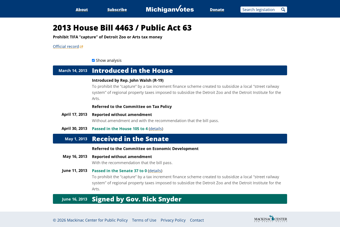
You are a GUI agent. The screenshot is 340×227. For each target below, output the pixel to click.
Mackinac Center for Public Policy (97, 220)
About (82, 9)
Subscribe (117, 9)
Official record (66, 46)
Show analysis (109, 60)
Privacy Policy (173, 220)
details (156, 128)
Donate (217, 9)
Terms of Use (144, 220)
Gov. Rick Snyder (153, 198)
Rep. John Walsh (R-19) (141, 80)
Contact (197, 220)
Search (283, 10)
